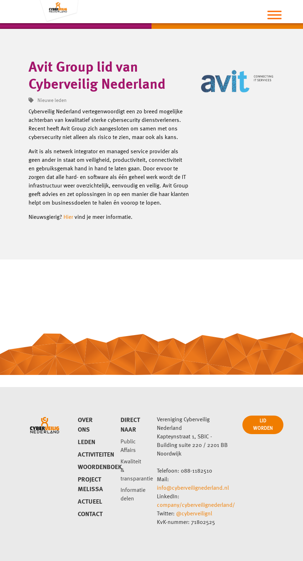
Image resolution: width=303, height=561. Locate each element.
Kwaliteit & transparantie (133, 470)
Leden (86, 442)
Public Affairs (128, 446)
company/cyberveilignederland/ (196, 505)
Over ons (85, 425)
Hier (68, 217)
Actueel (90, 502)
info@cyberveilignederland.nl (193, 488)
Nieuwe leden (48, 100)
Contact (90, 514)
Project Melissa (90, 485)
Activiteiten (90, 455)
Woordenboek (90, 467)
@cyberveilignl (194, 514)
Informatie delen (132, 495)
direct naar (130, 425)
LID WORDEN (263, 424)
